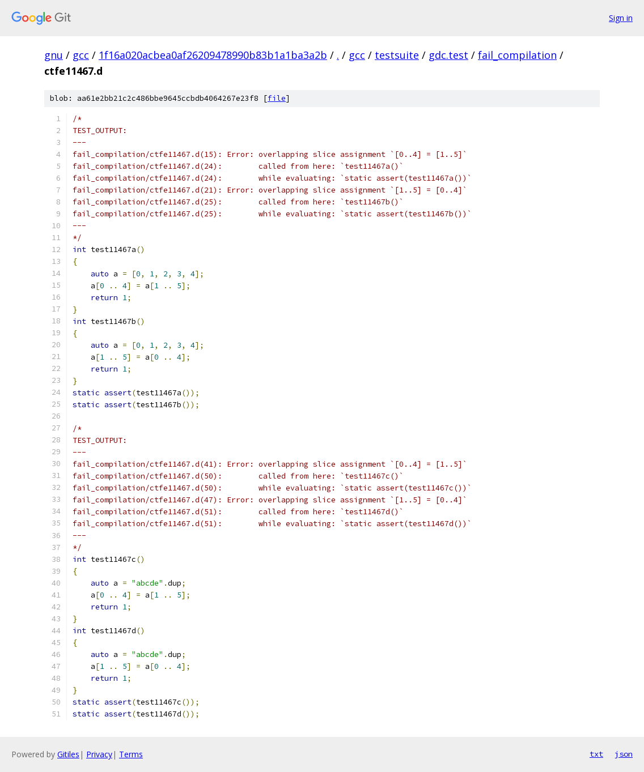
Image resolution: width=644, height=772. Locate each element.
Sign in (621, 17)
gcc (81, 55)
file (277, 98)
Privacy (99, 754)
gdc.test (448, 55)
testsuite (397, 55)
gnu (53, 55)
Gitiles (68, 754)
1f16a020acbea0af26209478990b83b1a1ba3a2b (213, 55)
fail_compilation (517, 55)
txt (596, 754)
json (624, 754)
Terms (131, 754)
